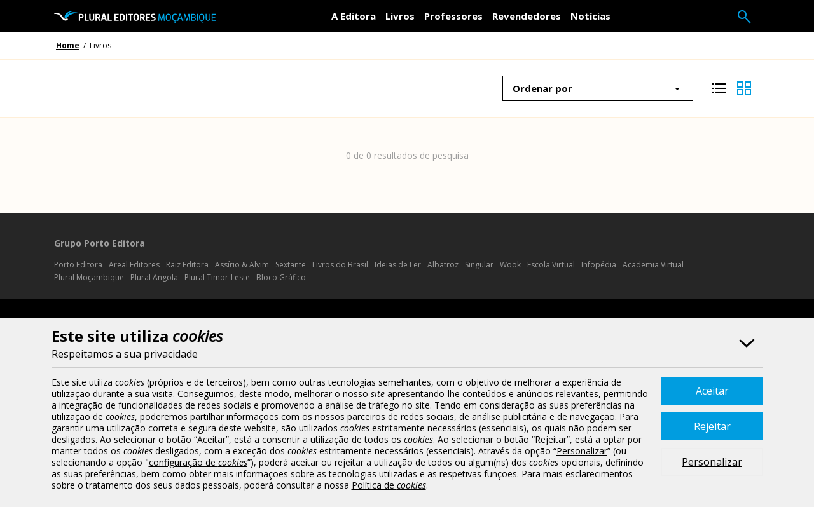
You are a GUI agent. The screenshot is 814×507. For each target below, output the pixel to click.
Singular (479, 264)
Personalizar (712, 462)
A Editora (353, 16)
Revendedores (526, 16)
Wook (510, 264)
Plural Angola (154, 277)
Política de (389, 485)
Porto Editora (78, 264)
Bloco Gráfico (281, 277)
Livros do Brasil (340, 264)
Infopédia (598, 264)
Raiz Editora (187, 264)
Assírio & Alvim (242, 264)
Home (67, 45)
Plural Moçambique (89, 277)
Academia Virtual (653, 264)
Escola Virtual (551, 264)
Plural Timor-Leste (217, 277)
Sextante (290, 264)
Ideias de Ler (398, 264)
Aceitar (712, 391)
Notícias (590, 16)
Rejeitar (712, 426)
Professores (453, 16)
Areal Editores (134, 264)
